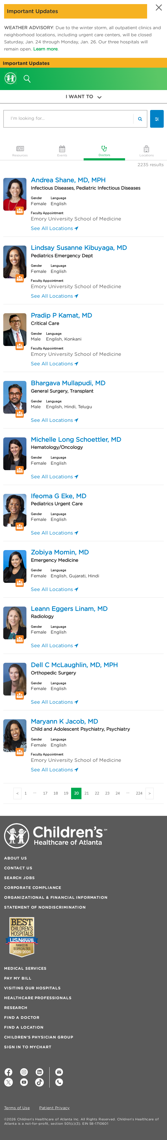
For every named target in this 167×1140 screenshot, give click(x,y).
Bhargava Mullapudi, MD (68, 383)
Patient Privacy (54, 1108)
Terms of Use (17, 1108)
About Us (15, 858)
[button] (158, 7)
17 (45, 793)
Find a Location (24, 1027)
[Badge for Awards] (22, 937)
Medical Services (25, 968)
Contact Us (18, 868)
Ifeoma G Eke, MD (58, 496)
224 (139, 793)
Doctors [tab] (104, 150)
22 (97, 793)
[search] (140, 119)
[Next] (149, 793)
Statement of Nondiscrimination (45, 907)
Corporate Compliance (32, 887)
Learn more (45, 49)
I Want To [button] (84, 96)
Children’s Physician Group (38, 1037)
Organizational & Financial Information (56, 897)
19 (66, 793)
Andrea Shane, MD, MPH (68, 180)
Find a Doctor (22, 1017)
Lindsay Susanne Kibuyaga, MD (79, 248)
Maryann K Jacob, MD (64, 721)
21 (86, 793)
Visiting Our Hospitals (32, 988)
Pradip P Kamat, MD (61, 315)
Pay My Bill (17, 978)
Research (16, 1007)
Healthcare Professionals (38, 997)
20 (76, 793)
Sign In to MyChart (27, 1046)
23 (107, 793)
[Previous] (17, 793)
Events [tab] (62, 150)
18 (55, 793)
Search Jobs (19, 877)
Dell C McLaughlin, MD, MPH (74, 665)
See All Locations (54, 228)
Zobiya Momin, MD (60, 552)
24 (118, 793)
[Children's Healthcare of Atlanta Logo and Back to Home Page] (10, 74)
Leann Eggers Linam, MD (69, 609)
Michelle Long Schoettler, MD (76, 439)
